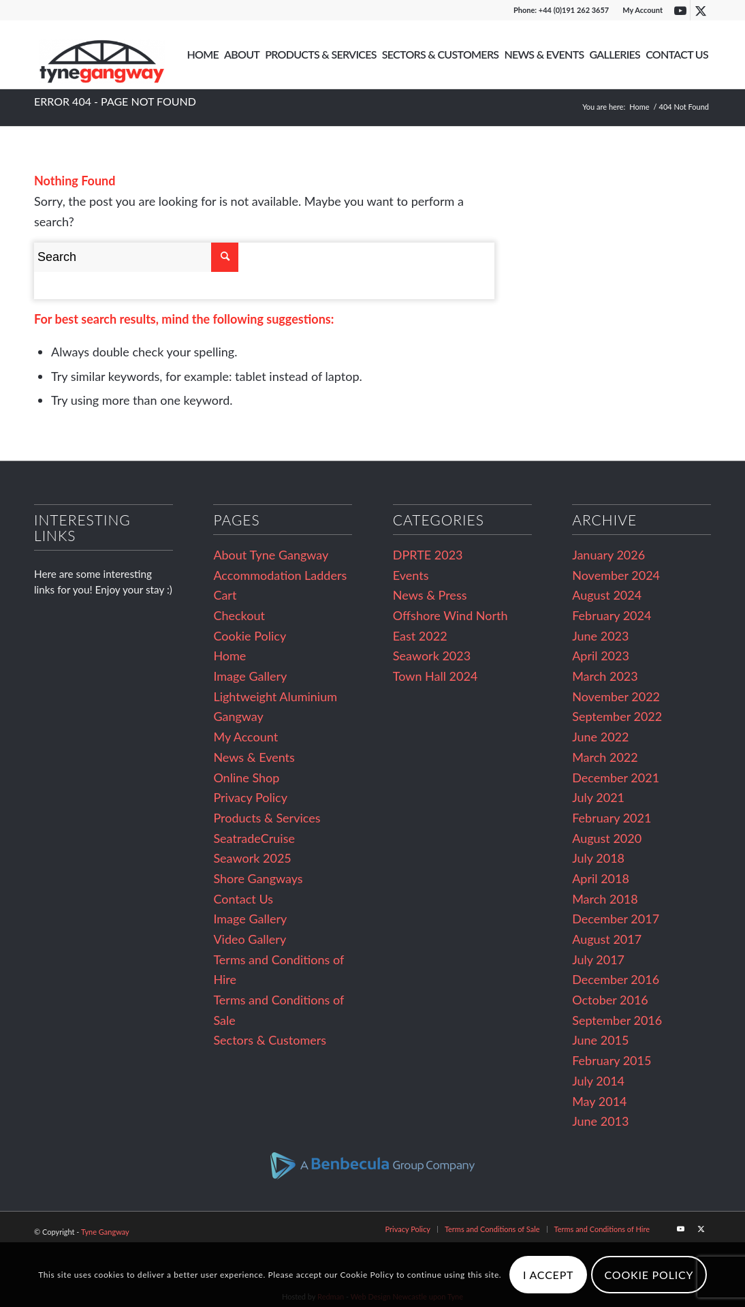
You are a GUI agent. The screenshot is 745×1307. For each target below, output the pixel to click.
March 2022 (605, 757)
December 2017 (615, 918)
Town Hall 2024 (435, 675)
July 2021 (598, 797)
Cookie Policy (249, 635)
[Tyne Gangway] (102, 54)
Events (411, 575)
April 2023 (600, 655)
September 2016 (617, 1020)
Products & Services (266, 817)
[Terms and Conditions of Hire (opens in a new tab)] (602, 1229)
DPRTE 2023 (428, 554)
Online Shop (246, 777)
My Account (642, 9)
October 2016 (610, 999)
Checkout (239, 615)
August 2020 (606, 838)
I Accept (548, 1274)
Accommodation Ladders (280, 575)
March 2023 (605, 675)
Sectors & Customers (269, 1039)
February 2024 (611, 615)
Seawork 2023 (432, 655)
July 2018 (598, 857)
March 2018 (605, 898)
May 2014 (599, 1101)
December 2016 (615, 979)
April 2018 (600, 878)
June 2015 (600, 1039)
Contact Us (243, 898)
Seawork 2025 (252, 857)
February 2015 (611, 1060)
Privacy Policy (250, 797)
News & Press (430, 594)
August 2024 (606, 594)
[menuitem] (639, 10)
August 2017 (606, 939)
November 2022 (616, 696)
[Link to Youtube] (680, 10)
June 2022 (600, 736)
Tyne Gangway (105, 1231)
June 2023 (600, 635)
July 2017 (598, 959)
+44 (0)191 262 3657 (574, 9)
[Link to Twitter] (701, 10)
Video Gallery (249, 939)
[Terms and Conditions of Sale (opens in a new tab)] (492, 1229)
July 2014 (598, 1080)
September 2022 (617, 716)
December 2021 (615, 777)
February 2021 (611, 817)
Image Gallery (250, 675)
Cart (224, 594)
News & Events (253, 757)
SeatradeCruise (254, 838)
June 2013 (600, 1120)
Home (229, 655)
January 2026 (608, 554)
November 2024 (616, 575)
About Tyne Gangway (270, 554)
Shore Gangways (257, 878)
